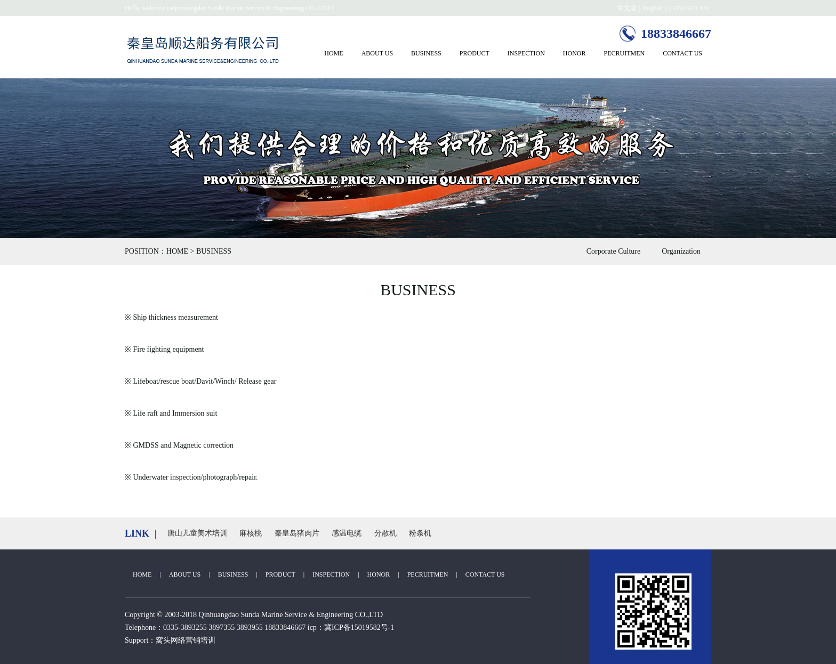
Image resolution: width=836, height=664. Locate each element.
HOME (333, 53)
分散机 (385, 533)
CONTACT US (689, 8)
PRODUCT (474, 53)
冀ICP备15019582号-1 (359, 627)
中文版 (627, 8)
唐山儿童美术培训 (197, 533)
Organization (681, 251)
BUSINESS (426, 53)
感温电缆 (346, 533)
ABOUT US (377, 53)
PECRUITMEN (624, 53)
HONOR (574, 53)
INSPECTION (526, 53)
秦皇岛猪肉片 (297, 533)
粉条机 (420, 533)
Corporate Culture (613, 251)
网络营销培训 (193, 640)
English (653, 8)
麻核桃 (250, 533)
